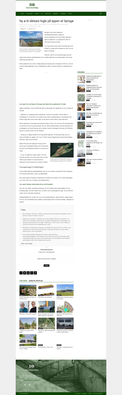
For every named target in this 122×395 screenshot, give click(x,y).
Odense (88, 91)
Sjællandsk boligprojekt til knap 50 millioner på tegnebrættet (93, 78)
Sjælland (37, 13)
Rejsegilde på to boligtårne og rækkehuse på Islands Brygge (94, 133)
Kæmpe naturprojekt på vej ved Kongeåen (39, 184)
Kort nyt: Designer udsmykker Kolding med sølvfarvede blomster (93, 105)
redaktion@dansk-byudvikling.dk (31, 380)
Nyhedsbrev (84, 393)
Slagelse (22, 295)
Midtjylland (55, 13)
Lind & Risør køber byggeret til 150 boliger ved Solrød (94, 142)
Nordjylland (63, 13)
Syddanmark (48, 13)
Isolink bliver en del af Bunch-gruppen (27, 313)
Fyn (42, 13)
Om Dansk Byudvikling (98, 393)
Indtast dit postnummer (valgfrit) (46, 259)
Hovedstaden (29, 13)
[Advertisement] (74, 6)
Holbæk (88, 81)
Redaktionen (23, 28)
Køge (88, 100)
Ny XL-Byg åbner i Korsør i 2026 (45, 347)
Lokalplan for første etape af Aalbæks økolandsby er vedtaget (94, 96)
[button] (101, 13)
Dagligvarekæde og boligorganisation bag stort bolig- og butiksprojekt (94, 87)
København (89, 137)
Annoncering (78, 393)
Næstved (89, 126)
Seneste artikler (36, 281)
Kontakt (90, 393)
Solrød (88, 146)
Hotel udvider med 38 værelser (45, 297)
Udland (70, 13)
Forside (22, 13)
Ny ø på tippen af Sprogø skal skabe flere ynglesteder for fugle (46, 104)
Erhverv (21, 311)
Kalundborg (59, 328)
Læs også (23, 281)
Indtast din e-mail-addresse (46, 252)
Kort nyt (88, 109)
